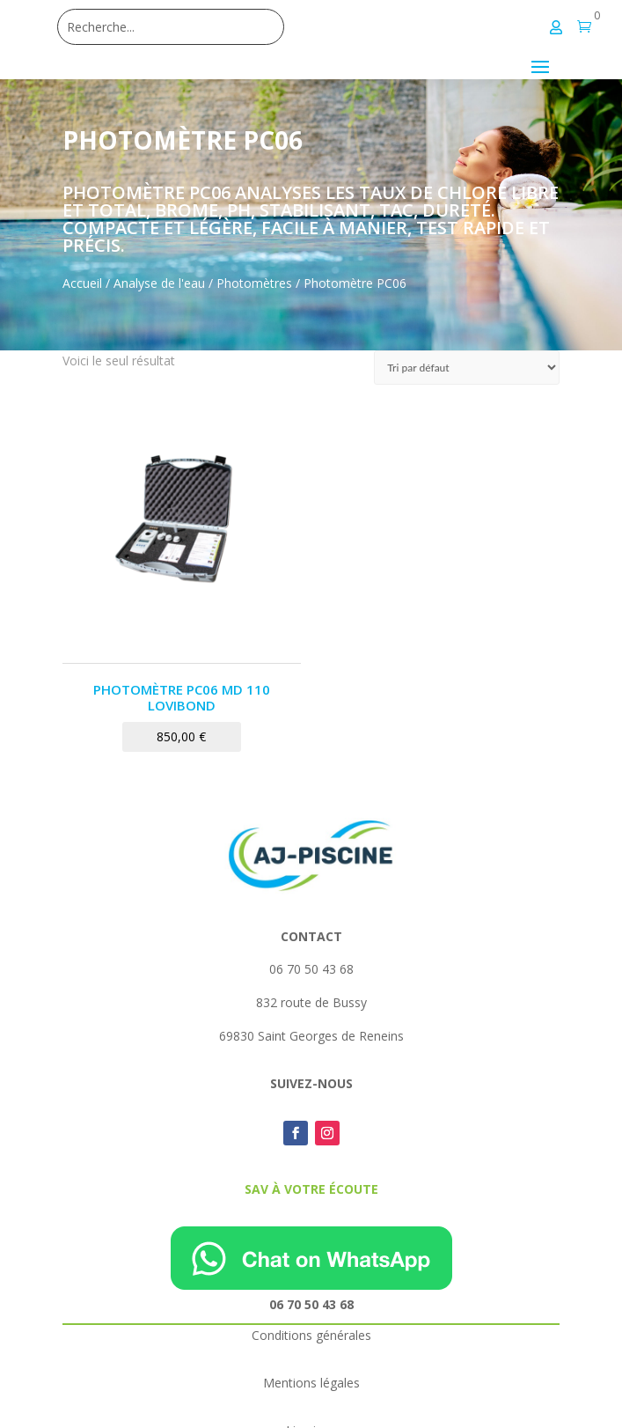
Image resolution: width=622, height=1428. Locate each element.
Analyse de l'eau (159, 283)
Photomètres (254, 283)
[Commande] (467, 367)
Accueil (82, 283)
